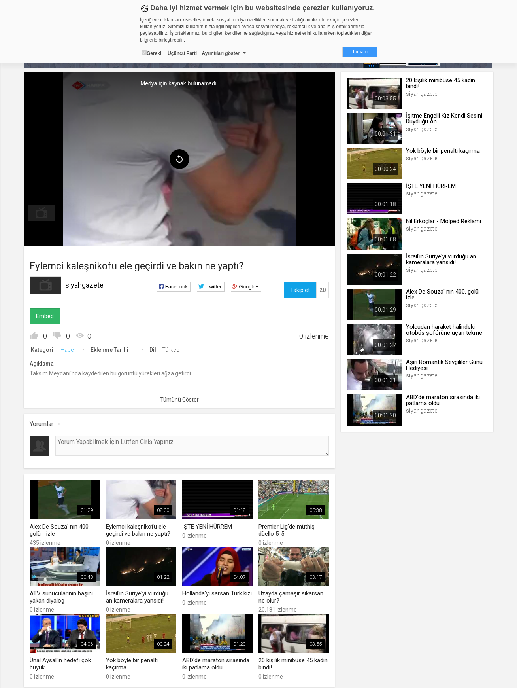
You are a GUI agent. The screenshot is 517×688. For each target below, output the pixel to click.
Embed (46, 316)
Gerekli (152, 53)
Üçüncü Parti (182, 53)
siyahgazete (85, 285)
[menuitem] (42, 213)
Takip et (299, 290)
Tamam (360, 52)
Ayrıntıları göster (221, 53)
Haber (68, 350)
